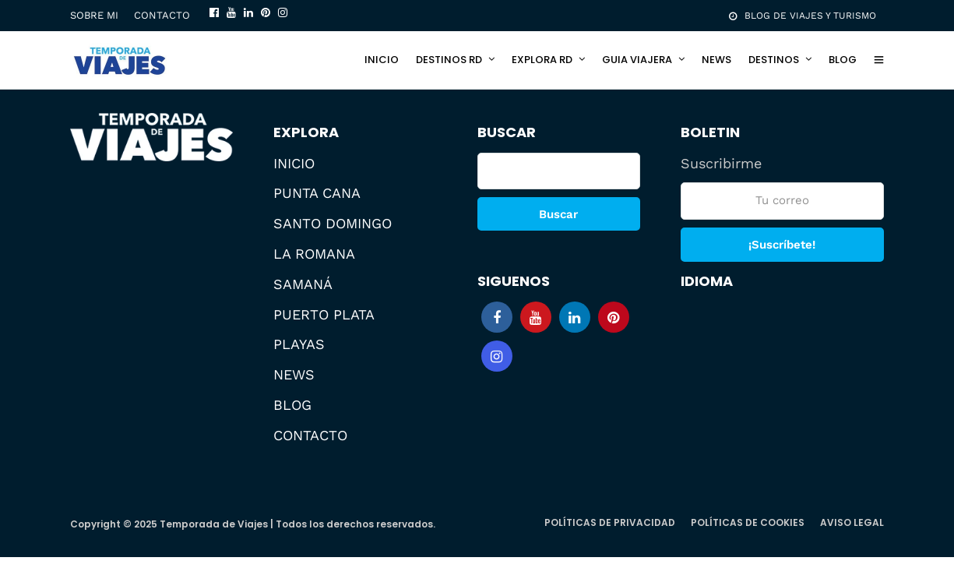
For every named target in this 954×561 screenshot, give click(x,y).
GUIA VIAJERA (637, 59)
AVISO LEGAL (852, 522)
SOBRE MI (94, 15)
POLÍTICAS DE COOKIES (747, 522)
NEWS (716, 59)
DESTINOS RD (449, 59)
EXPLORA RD (542, 59)
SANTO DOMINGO (332, 223)
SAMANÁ (303, 284)
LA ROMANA (314, 253)
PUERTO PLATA (324, 314)
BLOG (843, 59)
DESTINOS (773, 59)
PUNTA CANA (317, 193)
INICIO (381, 59)
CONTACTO (162, 15)
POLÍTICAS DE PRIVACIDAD (609, 522)
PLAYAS (299, 344)
